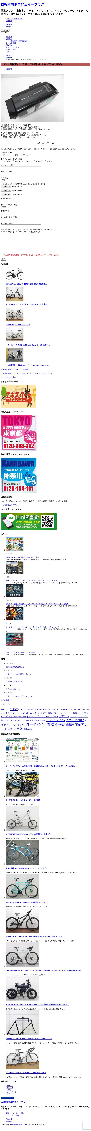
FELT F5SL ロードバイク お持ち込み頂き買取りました (26, 1076)
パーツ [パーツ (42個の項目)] (54, 720)
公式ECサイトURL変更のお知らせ (18, 678)
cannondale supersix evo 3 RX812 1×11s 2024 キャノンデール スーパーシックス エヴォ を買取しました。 (44, 974)
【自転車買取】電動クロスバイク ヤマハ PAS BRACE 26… (28, 369)
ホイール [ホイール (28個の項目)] (41, 724)
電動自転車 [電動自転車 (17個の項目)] (28, 733)
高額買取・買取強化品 (18, 41)
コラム (8, 52)
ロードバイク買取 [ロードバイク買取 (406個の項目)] (40, 728)
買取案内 (9, 37)
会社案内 (9, 21)
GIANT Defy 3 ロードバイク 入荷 (18, 328)
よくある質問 (11, 43)
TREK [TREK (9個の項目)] (42, 713)
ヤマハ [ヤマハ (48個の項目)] (7, 728)
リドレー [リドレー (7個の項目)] (14, 728)
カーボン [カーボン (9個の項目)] (80, 713)
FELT (8, 1098)
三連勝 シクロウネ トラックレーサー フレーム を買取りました (29, 1042)
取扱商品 (9, 39)
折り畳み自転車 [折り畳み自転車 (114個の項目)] (65, 728)
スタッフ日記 (11, 49)
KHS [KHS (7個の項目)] (23, 713)
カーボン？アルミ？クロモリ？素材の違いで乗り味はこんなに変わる (31, 584)
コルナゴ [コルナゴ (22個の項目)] (52, 716)
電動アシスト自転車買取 (15, 1117)
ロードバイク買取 (12, 1119)
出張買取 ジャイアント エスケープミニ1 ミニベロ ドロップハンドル (26, 377)
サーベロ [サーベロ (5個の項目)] (59, 716)
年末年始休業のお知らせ (15, 670)
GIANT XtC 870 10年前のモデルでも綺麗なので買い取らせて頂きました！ (34, 940)
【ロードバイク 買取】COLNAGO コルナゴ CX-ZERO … (28, 348)
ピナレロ (10, 1089)
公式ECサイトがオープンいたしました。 (21, 700)
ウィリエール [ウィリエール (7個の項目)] (72, 713)
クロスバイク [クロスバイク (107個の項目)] (31, 716)
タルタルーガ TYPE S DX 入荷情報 (14, 373)
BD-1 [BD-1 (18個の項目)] (3, 713)
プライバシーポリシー (14, 19)
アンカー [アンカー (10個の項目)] (63, 713)
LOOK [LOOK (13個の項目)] (28, 713)
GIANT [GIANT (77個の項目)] (14, 712)
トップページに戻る (8, 381)
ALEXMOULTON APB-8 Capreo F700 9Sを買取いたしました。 (29, 838)
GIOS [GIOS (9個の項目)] (20, 713)
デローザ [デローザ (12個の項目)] (22, 720)
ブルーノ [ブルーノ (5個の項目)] (22, 724)
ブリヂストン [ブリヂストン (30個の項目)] (12, 724)
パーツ (8, 71)
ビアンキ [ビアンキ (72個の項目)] (64, 719)
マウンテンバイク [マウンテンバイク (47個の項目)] (55, 724)
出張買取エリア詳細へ (11, 508)
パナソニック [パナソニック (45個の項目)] (43, 720)
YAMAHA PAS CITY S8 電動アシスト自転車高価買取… (26, 287)
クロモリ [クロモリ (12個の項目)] (44, 717)
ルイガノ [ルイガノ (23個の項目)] (22, 728)
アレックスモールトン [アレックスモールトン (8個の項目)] (52, 713)
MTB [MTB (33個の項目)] (33, 713)
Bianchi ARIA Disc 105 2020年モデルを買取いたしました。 (27, 906)
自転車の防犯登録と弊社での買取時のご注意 (22, 561)
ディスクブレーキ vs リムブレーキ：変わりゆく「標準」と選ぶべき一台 (32, 631)
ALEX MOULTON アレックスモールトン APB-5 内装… (26, 308)
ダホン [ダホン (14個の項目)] (16, 720)
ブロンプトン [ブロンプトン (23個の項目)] (31, 724)
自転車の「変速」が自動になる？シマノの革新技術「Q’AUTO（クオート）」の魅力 (37, 607)
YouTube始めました (13, 692)
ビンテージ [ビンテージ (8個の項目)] (74, 720)
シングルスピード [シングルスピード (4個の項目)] (67, 716)
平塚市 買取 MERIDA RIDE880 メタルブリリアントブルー (27, 872)
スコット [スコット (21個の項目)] (77, 716)
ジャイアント (11, 1096)
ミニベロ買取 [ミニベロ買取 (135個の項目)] (75, 723)
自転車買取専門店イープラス (23, 4)
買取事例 (9, 45)
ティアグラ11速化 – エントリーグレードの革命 (23, 804)
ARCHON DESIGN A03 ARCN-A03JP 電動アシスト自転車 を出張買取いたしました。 (37, 1008)
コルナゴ (10, 1091)
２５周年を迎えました (14, 685)
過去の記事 (5, 704)
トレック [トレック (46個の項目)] (31, 720)
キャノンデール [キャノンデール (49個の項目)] (13, 716)
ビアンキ (10, 1093)
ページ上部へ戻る (7, 1101)
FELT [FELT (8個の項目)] (7, 713)
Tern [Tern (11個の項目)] (38, 713)
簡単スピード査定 (12, 47)
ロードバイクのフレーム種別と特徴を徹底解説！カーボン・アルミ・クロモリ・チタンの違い (40, 770)
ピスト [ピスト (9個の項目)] (80, 720)
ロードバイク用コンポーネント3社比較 (20, 656)
